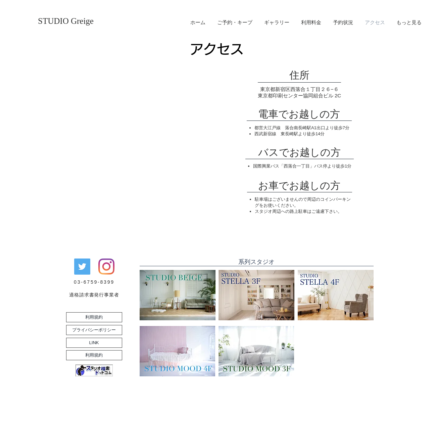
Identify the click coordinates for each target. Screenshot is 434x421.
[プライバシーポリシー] (94, 330)
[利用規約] (94, 317)
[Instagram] (106, 267)
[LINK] (94, 343)
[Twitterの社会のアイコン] (82, 267)
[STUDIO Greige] (66, 21)
